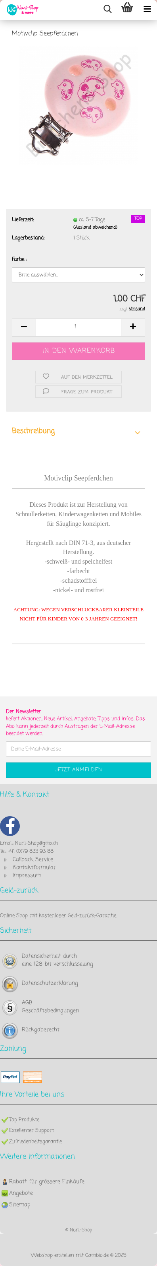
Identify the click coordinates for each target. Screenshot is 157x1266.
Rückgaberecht (40, 1030)
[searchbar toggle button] (107, 10)
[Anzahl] (78, 327)
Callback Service (33, 860)
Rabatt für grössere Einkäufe (46, 1182)
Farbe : (19, 259)
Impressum (27, 875)
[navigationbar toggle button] (147, 10)
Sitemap (20, 1205)
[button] (24, 327)
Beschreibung (33, 431)
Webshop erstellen (52, 1255)
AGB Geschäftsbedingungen (50, 1007)
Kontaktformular (34, 867)
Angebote (21, 1193)
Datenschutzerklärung (50, 983)
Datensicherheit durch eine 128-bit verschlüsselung (57, 960)
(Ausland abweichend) (95, 227)
